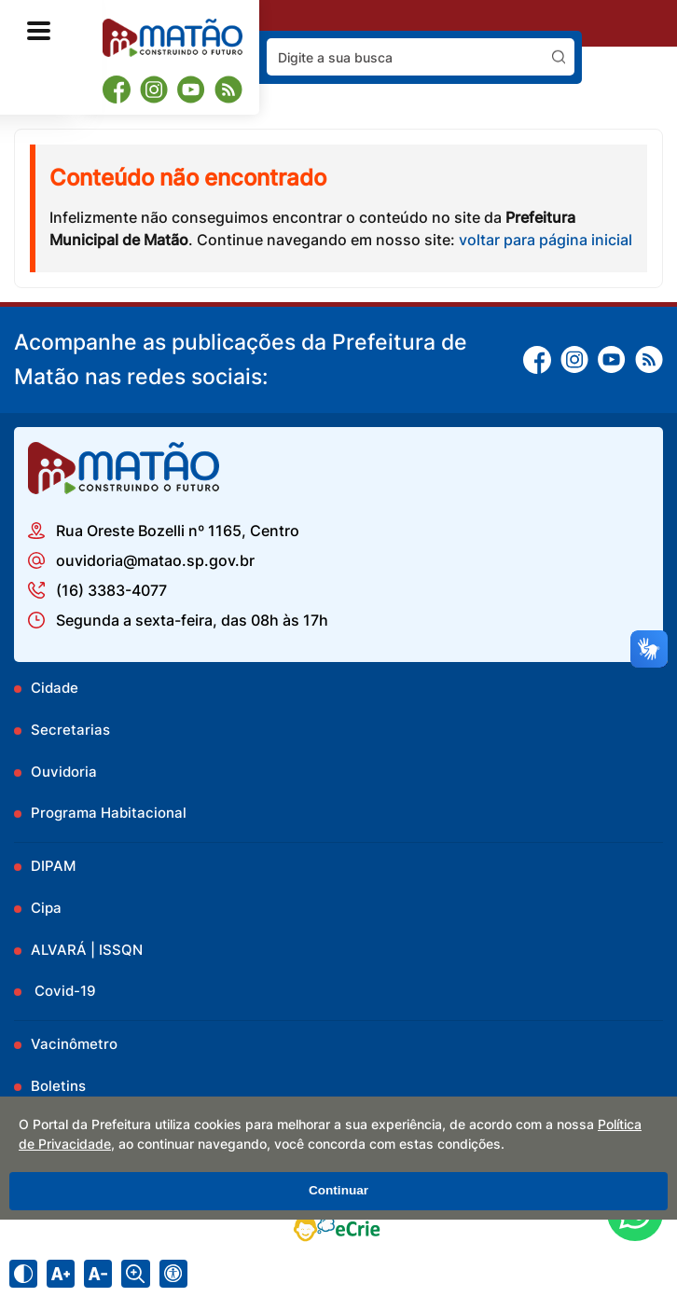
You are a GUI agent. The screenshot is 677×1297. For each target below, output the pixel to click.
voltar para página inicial (545, 239)
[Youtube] (191, 89)
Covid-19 (63, 991)
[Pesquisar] (558, 56)
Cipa (46, 908)
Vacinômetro (74, 1044)
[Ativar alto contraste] (23, 1274)
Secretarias (70, 729)
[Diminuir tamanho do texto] (98, 1274)
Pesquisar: (574, 37)
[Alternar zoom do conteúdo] (135, 1274)
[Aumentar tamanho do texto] (61, 1274)
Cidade (54, 688)
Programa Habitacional (109, 812)
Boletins (58, 1086)
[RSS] (228, 89)
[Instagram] (154, 89)
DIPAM (53, 866)
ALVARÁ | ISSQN (87, 950)
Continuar (338, 1190)
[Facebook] (117, 89)
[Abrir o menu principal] (38, 31)
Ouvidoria (64, 771)
